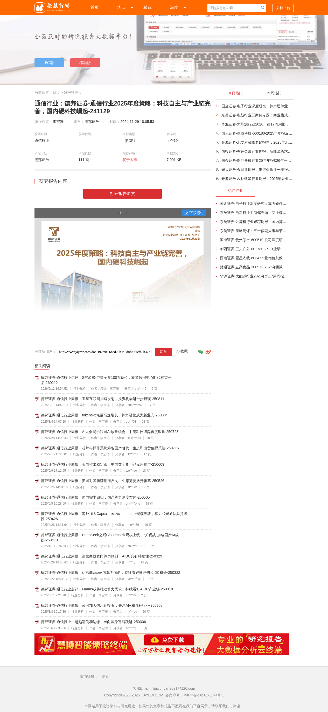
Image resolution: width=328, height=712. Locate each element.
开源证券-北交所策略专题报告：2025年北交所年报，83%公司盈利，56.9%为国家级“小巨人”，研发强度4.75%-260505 (257, 142)
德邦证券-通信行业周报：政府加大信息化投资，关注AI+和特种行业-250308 (102, 605)
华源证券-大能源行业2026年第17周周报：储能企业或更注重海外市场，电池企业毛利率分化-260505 (257, 124)
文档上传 (283, 8)
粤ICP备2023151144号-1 (204, 695)
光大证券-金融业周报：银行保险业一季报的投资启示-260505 (257, 169)
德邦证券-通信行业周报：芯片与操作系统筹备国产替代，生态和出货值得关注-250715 (110, 448)
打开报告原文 (122, 193)
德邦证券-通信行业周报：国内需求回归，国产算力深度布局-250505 (95, 497)
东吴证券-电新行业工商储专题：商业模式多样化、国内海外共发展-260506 (257, 115)
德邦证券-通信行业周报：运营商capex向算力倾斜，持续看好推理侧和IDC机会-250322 (110, 572)
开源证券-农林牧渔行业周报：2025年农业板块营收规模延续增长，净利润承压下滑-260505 (257, 179)
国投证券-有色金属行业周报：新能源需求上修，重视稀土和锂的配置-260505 (257, 151)
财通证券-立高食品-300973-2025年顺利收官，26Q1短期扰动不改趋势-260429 (254, 267)
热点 (121, 7)
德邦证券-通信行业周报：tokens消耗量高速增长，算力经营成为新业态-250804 (104, 415)
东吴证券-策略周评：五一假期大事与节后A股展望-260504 (254, 231)
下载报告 (194, 213)
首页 (94, 7)
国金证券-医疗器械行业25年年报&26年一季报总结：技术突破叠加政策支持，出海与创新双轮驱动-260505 (257, 160)
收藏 (181, 351)
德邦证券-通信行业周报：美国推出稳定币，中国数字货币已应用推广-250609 (102, 464)
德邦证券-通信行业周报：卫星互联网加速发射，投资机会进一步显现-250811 (102, 399)
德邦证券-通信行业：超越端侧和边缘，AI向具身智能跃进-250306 (93, 622)
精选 (147, 7)
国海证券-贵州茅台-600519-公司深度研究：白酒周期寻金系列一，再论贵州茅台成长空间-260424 (254, 240)
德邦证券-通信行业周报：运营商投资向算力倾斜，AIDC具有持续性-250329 (101, 556)
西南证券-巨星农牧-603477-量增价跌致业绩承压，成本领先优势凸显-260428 (254, 258)
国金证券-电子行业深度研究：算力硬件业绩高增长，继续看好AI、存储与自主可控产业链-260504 (257, 106)
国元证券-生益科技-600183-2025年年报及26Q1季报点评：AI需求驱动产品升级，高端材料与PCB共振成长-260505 (257, 133)
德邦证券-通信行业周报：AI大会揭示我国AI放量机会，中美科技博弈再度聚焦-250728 (110, 432)
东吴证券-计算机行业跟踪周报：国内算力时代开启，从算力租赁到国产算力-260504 (254, 222)
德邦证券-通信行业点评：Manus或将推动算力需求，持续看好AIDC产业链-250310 (107, 589)
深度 (174, 7)
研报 (104, 676)
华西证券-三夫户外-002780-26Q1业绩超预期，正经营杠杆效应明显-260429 (254, 249)
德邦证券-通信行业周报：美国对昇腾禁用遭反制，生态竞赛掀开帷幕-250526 (102, 481)
